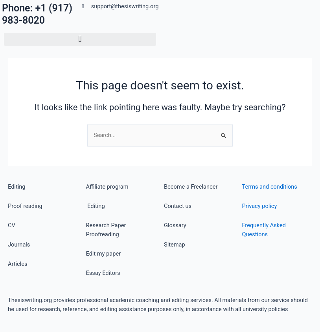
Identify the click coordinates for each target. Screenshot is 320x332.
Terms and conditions (269, 186)
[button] (80, 39)
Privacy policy (259, 206)
